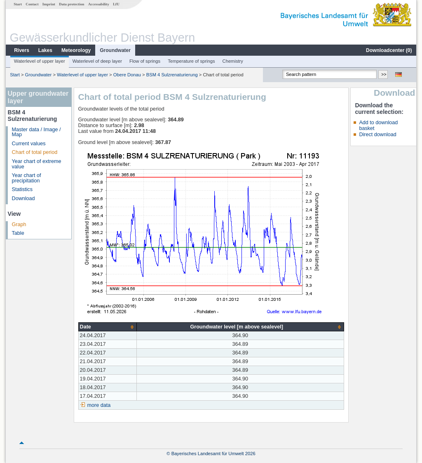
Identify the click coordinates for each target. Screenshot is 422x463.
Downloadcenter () (389, 50)
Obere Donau (127, 74)
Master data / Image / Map (36, 132)
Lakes (45, 50)
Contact (32, 4)
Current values (29, 143)
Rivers (21, 50)
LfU (116, 4)
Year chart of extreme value (36, 164)
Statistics (22, 189)
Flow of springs (144, 61)
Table (18, 233)
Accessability (98, 4)
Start (18, 4)
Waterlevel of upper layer (39, 61)
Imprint (48, 4)
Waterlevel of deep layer (97, 61)
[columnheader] (107, 327)
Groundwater (115, 50)
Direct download (377, 134)
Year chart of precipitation (26, 178)
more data (99, 405)
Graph (19, 224)
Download (23, 198)
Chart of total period (35, 152)
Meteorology (76, 50)
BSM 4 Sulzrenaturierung (172, 74)
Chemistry (233, 61)
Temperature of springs (191, 61)
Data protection (71, 4)
